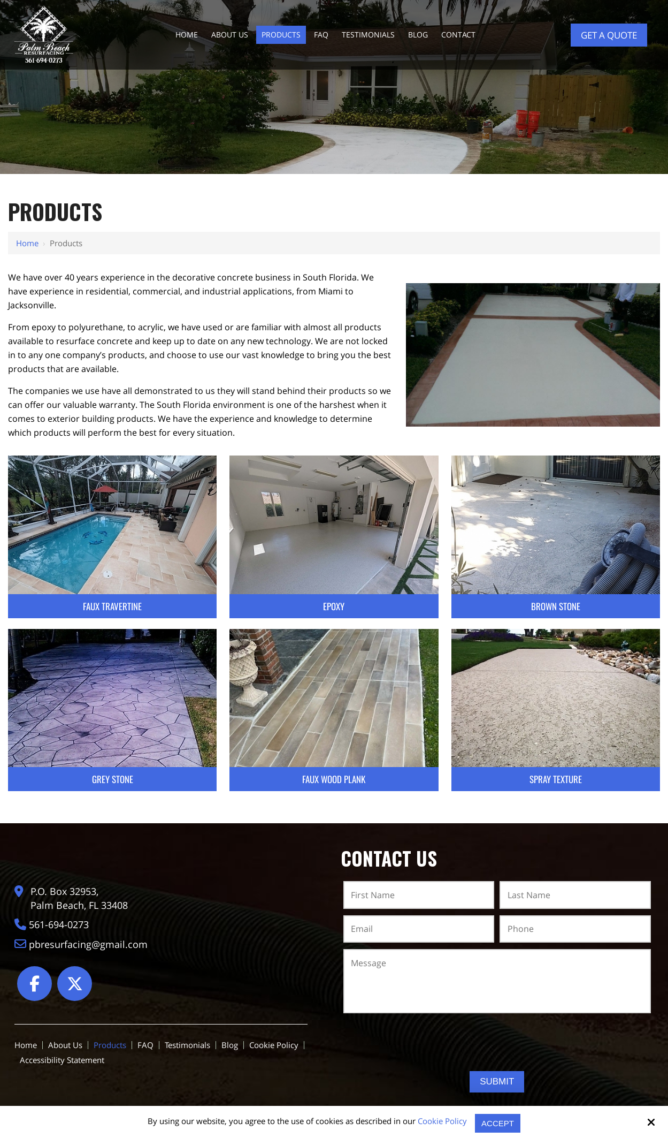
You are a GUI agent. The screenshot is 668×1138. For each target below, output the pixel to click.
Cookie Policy (442, 1121)
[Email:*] (419, 929)
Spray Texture (555, 779)
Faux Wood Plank (333, 779)
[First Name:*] (419, 895)
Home (27, 243)
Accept (497, 1123)
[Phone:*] (575, 929)
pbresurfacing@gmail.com (89, 942)
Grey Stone (112, 779)
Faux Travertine (112, 606)
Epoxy (333, 606)
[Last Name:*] (575, 895)
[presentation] (497, 1042)
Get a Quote (609, 35)
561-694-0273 (60, 922)
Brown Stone (555, 606)
